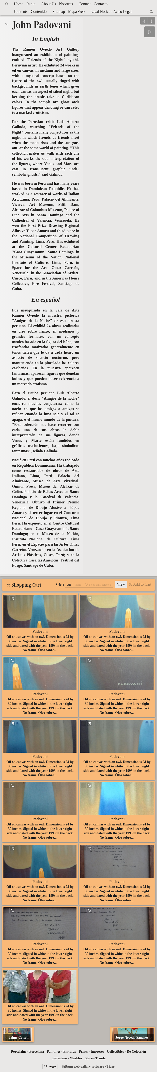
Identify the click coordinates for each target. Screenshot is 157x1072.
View (121, 584)
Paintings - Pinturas (61, 1051)
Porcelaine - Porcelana (27, 1051)
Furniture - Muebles (67, 1058)
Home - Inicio (24, 4)
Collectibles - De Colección (126, 1051)
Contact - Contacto (93, 4)
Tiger (111, 1066)
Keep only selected (100, 584)
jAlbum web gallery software (83, 1066)
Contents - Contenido (30, 11)
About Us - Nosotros (57, 4)
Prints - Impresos (91, 1051)
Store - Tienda (95, 1058)
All (69, 584)
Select (60, 585)
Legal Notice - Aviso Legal (111, 11)
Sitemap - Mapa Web (68, 11)
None (78, 584)
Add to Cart (141, 584)
